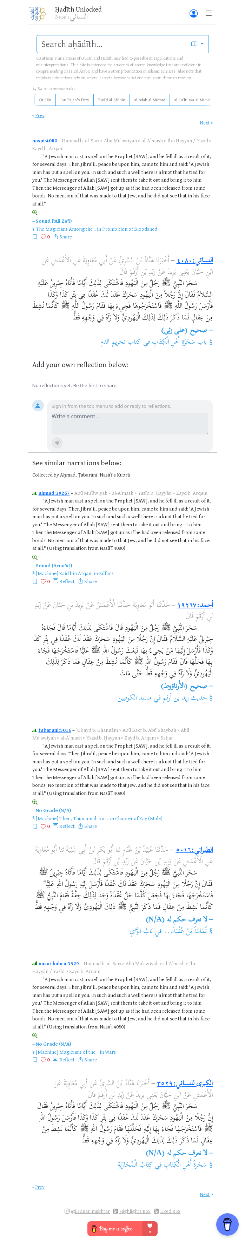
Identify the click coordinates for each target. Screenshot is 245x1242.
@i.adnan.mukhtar (90, 1211)
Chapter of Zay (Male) (139, 818)
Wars (110, 1051)
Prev (40, 115)
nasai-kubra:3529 (59, 963)
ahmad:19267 (54, 493)
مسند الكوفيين (134, 698)
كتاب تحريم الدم (120, 342)
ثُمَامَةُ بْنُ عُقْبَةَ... (185, 931)
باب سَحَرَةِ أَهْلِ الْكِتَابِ (179, 342)
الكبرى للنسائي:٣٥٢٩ (185, 1084)
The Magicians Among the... (66, 228)
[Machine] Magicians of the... (67, 1051)
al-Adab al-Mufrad (149, 99)
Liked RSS (170, 1211)
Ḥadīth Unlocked (78, 9)
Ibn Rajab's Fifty (74, 99)
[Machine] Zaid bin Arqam (64, 573)
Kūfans (106, 573)
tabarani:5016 (55, 730)
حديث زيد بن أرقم (185, 698)
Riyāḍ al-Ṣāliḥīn (111, 99)
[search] (112, 44)
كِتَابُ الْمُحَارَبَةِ (135, 1165)
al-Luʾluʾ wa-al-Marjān (193, 99)
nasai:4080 (44, 140)
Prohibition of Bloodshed (129, 228)
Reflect (67, 581)
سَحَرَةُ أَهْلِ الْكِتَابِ (185, 1165)
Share (65, 236)
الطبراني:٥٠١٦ (194, 850)
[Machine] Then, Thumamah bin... (72, 818)
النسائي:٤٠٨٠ (195, 261)
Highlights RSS (135, 1211)
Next (205, 122)
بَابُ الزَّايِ (141, 931)
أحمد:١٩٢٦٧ (195, 605)
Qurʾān (45, 99)
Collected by (45, 474)
